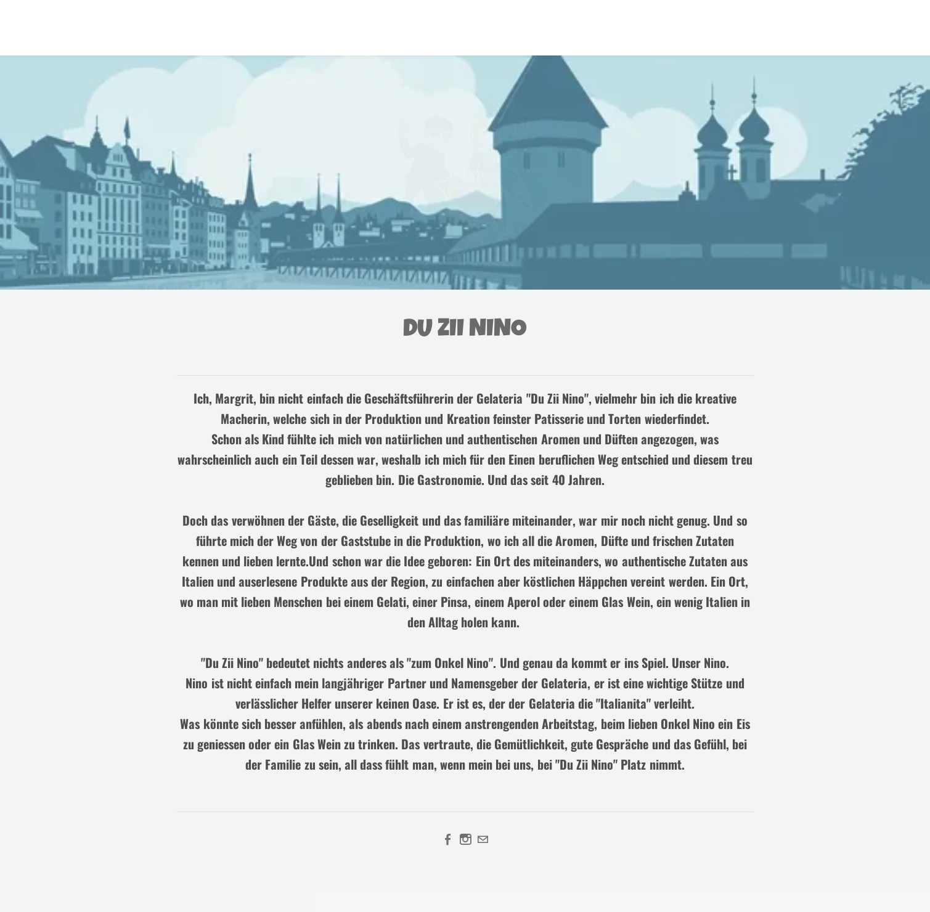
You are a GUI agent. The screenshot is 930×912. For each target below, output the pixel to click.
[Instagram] (465, 839)
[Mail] (482, 839)
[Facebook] (448, 839)
